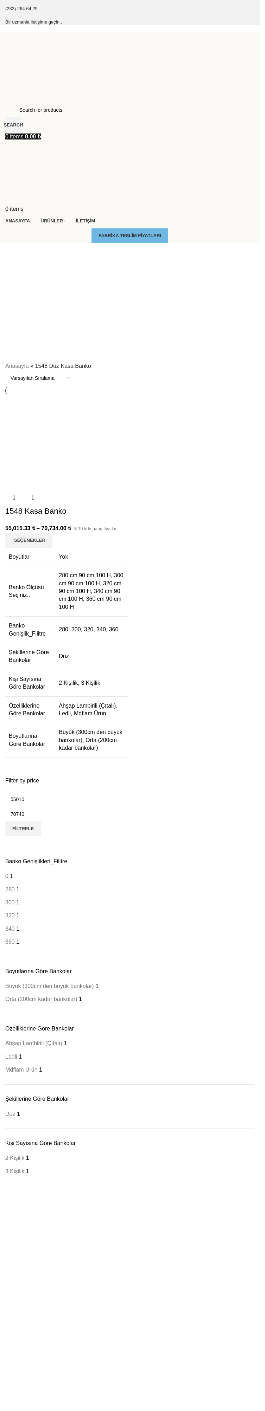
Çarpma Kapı (19, 1336)
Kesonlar (15, 1312)
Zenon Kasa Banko (26, 1268)
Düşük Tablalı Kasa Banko (34, 1392)
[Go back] (14, 252)
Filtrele (23, 828)
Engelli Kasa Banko (26, 1404)
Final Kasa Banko (24, 1232)
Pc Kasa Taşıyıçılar (26, 1324)
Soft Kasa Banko (23, 1256)
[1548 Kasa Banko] (66, 442)
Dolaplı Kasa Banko (27, 1380)
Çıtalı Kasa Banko (25, 1220)
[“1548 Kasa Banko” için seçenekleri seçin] (28, 540)
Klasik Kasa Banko (25, 1244)
